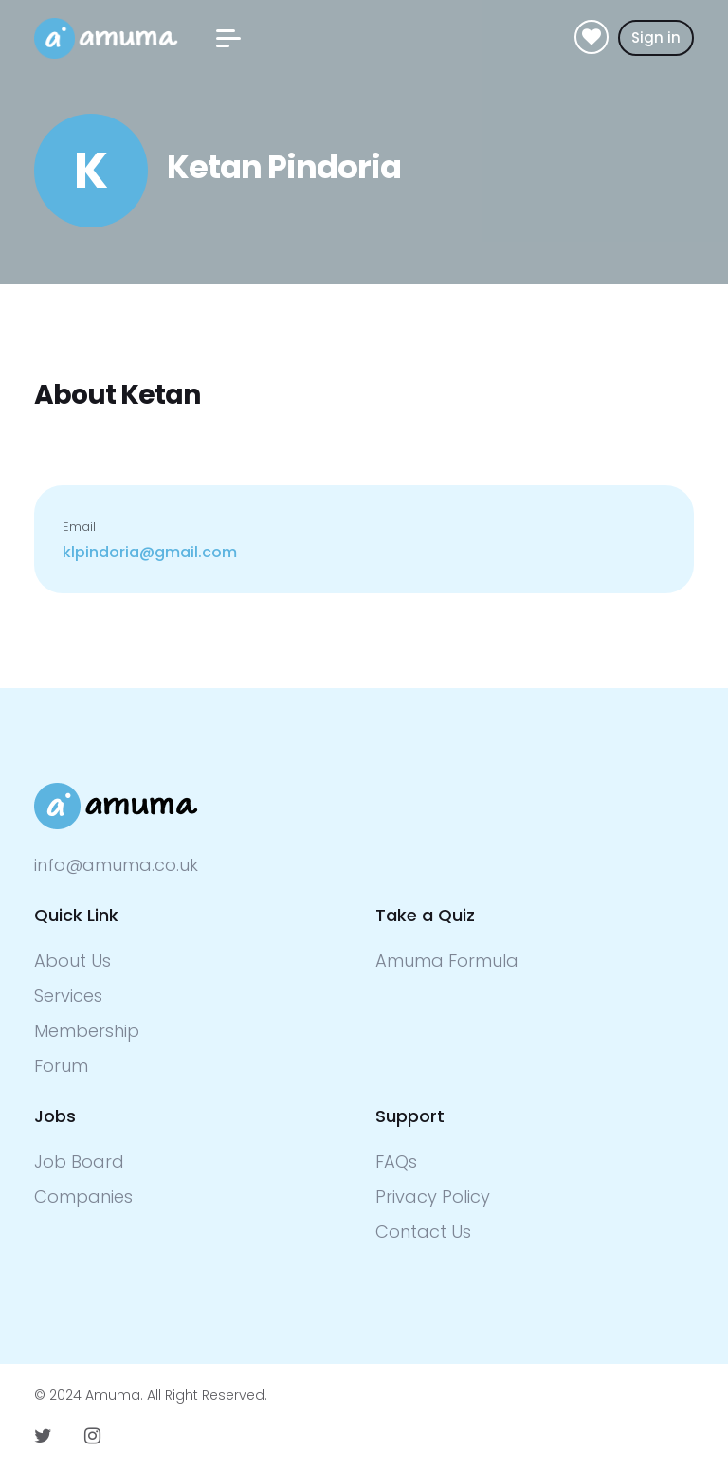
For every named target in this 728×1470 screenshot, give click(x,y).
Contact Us (423, 1231)
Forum (61, 1066)
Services (68, 995)
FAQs (396, 1161)
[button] (228, 38)
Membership (86, 1031)
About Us (72, 960)
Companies (83, 1196)
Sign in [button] (656, 37)
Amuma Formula (447, 960)
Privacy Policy (432, 1196)
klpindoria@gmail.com (150, 552)
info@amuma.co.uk (116, 865)
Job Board (79, 1161)
